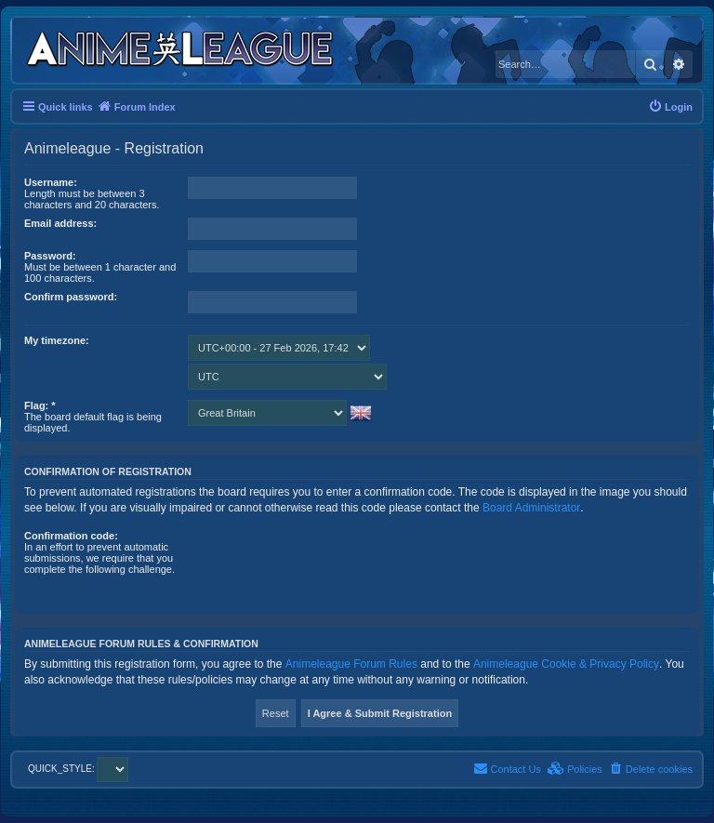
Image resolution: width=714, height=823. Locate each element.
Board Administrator (531, 507)
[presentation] (329, 566)
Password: (50, 255)
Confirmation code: (71, 535)
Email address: (60, 223)
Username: (50, 182)
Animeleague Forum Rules (351, 663)
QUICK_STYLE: (78, 768)
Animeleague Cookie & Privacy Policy (566, 663)
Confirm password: (70, 296)
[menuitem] (670, 107)
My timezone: (56, 340)
